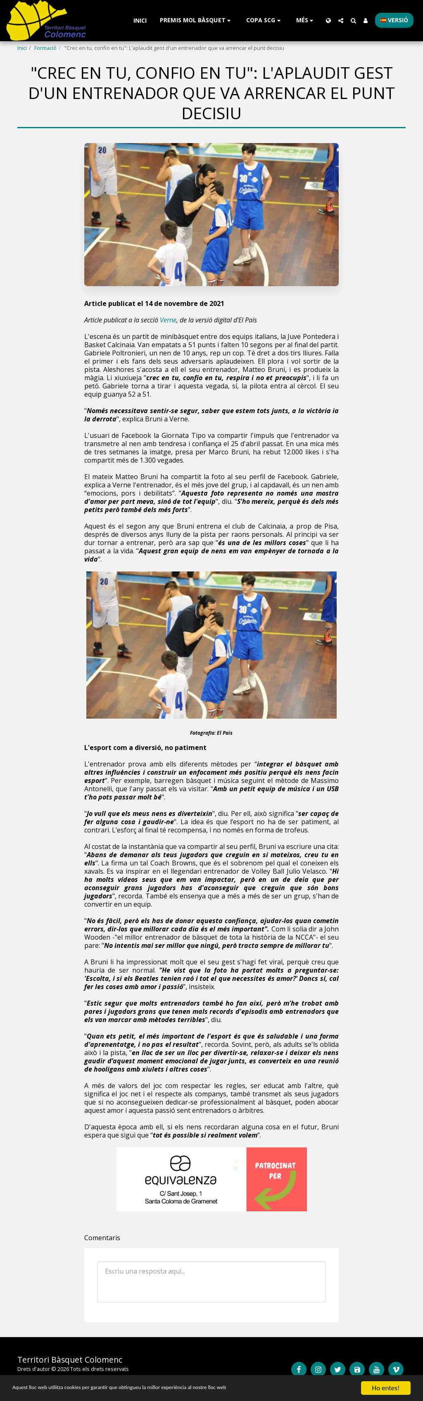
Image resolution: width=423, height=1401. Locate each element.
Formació (45, 48)
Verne (168, 319)
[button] (196, 20)
